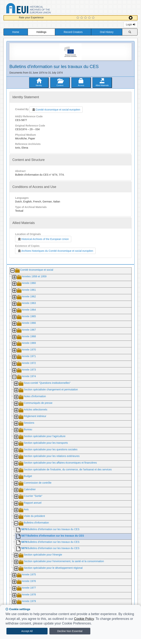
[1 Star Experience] (78, 18)
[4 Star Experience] (90, 18)
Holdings (41, 32)
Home (15, 32)
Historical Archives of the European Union (43, 239)
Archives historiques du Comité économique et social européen (55, 251)
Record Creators (73, 32)
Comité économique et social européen (56, 109)
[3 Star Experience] (86, 18)
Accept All (26, 631)
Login (130, 24)
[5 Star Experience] (94, 18)
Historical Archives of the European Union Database (38, 9)
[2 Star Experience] (82, 18)
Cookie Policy (84, 619)
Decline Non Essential (69, 631)
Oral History (106, 32)
